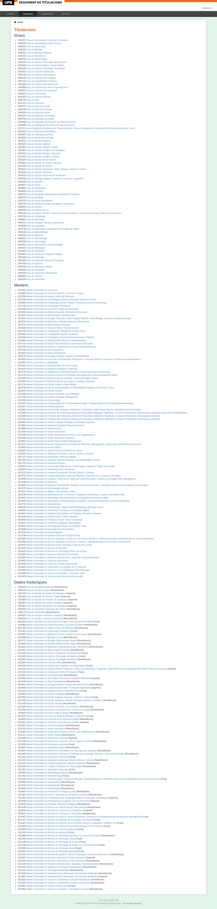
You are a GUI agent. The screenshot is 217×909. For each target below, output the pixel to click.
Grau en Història (34, 207)
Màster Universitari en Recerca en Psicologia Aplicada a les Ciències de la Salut (64, 835)
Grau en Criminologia (36, 93)
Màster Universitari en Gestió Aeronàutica (46, 431)
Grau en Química (35, 263)
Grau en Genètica (35, 191)
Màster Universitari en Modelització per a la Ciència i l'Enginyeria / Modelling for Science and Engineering (75, 494)
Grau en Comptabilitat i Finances (42, 81)
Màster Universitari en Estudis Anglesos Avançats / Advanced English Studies (62, 378)
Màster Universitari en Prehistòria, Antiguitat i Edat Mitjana (54, 523)
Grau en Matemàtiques (37, 232)
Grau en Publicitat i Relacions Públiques (45, 260)
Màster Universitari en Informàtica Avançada (47, 744)
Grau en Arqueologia (36, 46)
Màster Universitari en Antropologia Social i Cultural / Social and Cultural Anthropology (66, 302)
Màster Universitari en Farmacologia (43, 400)
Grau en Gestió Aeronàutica (39, 200)
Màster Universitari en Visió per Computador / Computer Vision (56, 573)
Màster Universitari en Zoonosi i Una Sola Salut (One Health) (55, 576)
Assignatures (47, 14)
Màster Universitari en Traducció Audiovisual (47, 560)
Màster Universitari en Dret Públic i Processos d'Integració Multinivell (59, 678)
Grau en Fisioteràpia (36, 188)
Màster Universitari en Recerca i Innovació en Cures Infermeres (56, 857)
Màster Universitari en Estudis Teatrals (44, 391)
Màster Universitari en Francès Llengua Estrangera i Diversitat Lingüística (61, 422)
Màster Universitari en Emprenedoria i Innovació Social (52, 365)
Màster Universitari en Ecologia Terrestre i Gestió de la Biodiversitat (58, 356)
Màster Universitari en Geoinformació (44, 428)
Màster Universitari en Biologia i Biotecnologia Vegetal (52, 640)
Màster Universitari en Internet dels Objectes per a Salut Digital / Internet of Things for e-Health (71, 466)
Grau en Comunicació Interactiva (42, 90)
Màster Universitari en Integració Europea (46, 463)
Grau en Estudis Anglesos (39, 141)
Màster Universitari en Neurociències (44, 504)
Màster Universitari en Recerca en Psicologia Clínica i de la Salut (57, 551)
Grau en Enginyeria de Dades (40, 119)
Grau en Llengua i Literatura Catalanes (45, 615)
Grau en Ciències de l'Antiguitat (41, 78)
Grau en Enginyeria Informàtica (41, 131)
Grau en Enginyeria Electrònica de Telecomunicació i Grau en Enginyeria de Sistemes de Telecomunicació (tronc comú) (79, 128)
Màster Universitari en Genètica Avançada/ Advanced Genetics (56, 425)
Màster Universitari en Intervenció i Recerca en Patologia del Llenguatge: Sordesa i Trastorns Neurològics (76, 754)
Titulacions (28, 14)
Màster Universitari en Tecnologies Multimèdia (48, 870)
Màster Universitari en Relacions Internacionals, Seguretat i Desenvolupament (63, 557)
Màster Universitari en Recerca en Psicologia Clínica (51, 839)
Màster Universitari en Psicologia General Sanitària (50, 529)
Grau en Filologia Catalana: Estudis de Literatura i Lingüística (55, 178)
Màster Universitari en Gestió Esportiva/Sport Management (54, 441)
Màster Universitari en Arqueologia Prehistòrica (48, 306)
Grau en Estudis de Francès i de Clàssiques (47, 599)
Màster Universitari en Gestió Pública (44, 447)
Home (20, 22)
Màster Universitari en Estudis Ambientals (46, 694)
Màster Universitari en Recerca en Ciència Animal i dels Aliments (57, 807)
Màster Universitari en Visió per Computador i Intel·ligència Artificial (58, 889)
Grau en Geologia (35, 197)
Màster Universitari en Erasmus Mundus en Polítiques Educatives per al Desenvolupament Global (72, 375)
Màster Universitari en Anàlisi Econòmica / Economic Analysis (55, 293)
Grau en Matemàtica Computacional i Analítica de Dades (53, 229)
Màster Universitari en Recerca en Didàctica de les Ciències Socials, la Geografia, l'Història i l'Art (72, 823)
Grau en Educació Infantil (38, 106)
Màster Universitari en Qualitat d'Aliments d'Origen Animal (53, 535)
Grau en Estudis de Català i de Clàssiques (47, 593)
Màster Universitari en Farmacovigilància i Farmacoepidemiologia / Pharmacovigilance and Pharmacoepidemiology (80, 403)
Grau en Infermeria (35, 219)
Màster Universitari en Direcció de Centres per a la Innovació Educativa (60, 343)
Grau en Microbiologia (37, 238)
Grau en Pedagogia (36, 248)
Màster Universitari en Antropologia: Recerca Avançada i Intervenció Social (61, 299)
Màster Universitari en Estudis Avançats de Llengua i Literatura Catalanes (61, 381)
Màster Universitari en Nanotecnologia (45, 776)
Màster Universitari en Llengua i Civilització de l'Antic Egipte (55, 766)
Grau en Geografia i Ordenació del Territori (47, 609)
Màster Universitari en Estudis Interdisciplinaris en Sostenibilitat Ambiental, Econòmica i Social (70, 387)
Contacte (207, 8)
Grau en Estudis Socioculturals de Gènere (46, 175)
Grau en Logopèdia (36, 226)
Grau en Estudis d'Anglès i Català (42, 147)
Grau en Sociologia (35, 270)
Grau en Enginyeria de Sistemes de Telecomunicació (51, 122)
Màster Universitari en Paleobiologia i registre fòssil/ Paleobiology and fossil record (65, 507)
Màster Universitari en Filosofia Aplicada (45, 406)
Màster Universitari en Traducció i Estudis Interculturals (52, 564)
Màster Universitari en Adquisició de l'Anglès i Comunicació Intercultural (60, 621)
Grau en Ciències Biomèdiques (41, 75)
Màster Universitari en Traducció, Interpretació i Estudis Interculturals (59, 879)
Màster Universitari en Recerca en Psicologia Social (51, 848)
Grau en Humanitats (36, 216)
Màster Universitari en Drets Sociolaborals (46, 353)
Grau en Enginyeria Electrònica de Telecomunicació (51, 125)
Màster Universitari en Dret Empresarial (45, 350)
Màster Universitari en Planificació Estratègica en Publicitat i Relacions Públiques (64, 513)
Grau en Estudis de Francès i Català (44, 596)
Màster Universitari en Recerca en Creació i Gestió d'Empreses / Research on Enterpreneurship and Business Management (84, 816)
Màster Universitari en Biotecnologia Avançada (48, 325)
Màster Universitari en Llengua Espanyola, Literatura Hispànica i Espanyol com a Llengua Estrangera (73, 476)
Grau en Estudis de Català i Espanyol (44, 163)
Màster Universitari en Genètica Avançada (46, 725)
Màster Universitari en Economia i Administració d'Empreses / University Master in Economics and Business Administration (83, 359)
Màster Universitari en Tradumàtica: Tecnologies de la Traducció (56, 567)
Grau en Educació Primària (39, 109)
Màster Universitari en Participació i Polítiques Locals (51, 791)
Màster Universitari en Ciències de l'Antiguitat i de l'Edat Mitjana (56, 665)
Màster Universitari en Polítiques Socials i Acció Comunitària (55, 520)
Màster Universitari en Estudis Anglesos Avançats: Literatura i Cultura (59, 697)
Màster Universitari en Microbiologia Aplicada (47, 488)
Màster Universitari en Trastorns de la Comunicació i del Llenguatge (58, 570)
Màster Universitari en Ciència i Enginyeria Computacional (54, 653)
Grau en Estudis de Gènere (39, 166)
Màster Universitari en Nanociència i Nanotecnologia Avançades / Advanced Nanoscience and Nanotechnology (78, 501)
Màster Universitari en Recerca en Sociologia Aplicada (52, 851)
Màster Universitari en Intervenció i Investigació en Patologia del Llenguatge (62, 750)
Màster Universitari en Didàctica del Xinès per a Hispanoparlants (56, 340)
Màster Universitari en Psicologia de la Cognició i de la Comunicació (58, 801)
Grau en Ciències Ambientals (40, 71)
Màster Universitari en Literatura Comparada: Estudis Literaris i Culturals (60, 472)
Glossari (66, 14)
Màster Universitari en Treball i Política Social (48, 886)
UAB (8, 2)
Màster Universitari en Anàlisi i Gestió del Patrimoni (50, 296)
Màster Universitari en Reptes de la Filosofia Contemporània (55, 867)
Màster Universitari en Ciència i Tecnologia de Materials (53, 656)
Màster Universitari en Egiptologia (42, 362)
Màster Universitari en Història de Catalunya (47, 738)
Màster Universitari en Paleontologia (44, 785)
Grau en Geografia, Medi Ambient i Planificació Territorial (53, 194)
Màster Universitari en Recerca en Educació (47, 548)
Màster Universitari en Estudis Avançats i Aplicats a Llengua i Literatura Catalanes (65, 700)
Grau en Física (33, 185)
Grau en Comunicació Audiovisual (42, 84)
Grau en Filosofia (35, 182)
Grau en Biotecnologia (37, 59)
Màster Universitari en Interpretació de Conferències (51, 469)
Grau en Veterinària (36, 279)
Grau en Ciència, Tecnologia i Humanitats (46, 68)
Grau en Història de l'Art (38, 210)
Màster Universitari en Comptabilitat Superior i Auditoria (52, 334)
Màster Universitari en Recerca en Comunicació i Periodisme (55, 810)
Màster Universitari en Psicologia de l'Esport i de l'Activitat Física (56, 526)
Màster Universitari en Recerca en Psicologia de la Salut (53, 842)
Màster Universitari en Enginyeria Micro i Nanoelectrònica (54, 691)
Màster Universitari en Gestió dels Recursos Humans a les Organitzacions (61, 435)
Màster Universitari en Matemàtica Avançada (48, 769)
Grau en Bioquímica (36, 56)
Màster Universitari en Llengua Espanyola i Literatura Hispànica (56, 763)
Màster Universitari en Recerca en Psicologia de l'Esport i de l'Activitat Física (62, 845)
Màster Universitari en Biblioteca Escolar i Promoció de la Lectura (57, 312)
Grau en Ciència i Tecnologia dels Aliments (46, 62)
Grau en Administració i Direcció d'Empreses (47, 40)
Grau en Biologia (34, 49)
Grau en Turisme (34, 276)
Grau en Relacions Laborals (40, 266)
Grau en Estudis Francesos (39, 172)
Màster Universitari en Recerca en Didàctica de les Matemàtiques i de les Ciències (65, 826)
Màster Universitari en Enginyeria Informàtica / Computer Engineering (59, 688)
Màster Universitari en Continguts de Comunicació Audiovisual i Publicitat (60, 337)
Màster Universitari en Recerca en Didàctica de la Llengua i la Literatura (60, 820)
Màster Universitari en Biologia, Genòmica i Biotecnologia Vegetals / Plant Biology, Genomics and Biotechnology (79, 318)
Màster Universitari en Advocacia (42, 290)
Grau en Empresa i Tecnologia (41, 115)
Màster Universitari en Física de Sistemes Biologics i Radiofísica (57, 716)
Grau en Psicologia (35, 257)
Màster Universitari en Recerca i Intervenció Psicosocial (52, 554)
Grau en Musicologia (36, 241)
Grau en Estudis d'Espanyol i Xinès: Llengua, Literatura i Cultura (56, 169)
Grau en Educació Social (38, 112)
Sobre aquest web (111, 900)
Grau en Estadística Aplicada (40, 137)
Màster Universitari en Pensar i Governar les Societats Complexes (58, 794)
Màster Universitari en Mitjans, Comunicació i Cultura (51, 491)
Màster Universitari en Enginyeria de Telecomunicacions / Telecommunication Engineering (68, 372)
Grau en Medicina (35, 235)
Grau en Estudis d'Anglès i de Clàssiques (46, 150)
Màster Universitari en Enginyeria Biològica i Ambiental (52, 369)
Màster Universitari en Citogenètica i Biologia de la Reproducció (56, 331)
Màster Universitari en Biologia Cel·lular (45, 637)
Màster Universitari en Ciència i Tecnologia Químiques (52, 659)
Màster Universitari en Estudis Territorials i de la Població (53, 394)
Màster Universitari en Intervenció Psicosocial (48, 757)
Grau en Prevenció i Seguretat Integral (44, 254)
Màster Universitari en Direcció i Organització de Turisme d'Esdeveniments (61, 347)
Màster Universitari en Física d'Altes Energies (48, 713)
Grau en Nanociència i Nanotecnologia (44, 244)
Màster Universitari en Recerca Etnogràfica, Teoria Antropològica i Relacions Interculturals (69, 854)
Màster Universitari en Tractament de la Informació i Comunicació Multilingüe (62, 873)
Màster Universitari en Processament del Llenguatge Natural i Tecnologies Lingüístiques (68, 798)
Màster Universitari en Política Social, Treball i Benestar (52, 516)
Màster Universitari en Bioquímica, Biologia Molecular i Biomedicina (58, 321)
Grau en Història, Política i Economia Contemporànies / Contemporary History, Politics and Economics (74, 213)
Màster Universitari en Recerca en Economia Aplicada (52, 829)
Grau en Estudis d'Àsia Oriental (41, 160)
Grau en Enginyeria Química (40, 134)
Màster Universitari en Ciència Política (45, 662)
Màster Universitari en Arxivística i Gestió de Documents (53, 309)
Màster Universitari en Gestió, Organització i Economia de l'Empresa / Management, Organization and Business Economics (84, 444)
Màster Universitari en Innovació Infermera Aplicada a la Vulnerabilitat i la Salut (63, 460)
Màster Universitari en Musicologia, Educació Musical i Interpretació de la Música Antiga (67, 498)
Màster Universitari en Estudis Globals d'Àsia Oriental (51, 384)
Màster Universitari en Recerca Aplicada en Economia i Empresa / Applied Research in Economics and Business (79, 542)
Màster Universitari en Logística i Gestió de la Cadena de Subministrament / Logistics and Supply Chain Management (81, 479)
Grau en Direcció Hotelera (39, 97)
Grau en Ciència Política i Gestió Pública (45, 65)
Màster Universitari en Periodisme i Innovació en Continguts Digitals (58, 510)
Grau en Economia (35, 103)
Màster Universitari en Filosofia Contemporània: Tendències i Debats (59, 710)
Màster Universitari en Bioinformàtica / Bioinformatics (51, 315)
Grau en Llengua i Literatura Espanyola (45, 618)
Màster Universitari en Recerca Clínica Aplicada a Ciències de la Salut (59, 545)
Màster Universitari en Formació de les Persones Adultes (53, 719)
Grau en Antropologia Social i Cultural (44, 43)
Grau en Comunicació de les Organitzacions (47, 87)
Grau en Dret (33, 100)
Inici (100, 900)
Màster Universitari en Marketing (42, 482)
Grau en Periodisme (36, 251)
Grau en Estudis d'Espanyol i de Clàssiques (47, 606)
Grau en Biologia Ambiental (39, 53)
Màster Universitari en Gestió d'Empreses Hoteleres (51, 438)
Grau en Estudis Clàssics (39, 590)
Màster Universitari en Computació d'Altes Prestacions (52, 672)
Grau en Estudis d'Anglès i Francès (43, 156)
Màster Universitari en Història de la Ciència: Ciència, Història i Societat (60, 453)
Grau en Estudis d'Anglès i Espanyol (43, 153)
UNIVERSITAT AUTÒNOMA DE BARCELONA (101, 903)
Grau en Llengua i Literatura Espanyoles (45, 222)
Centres (10, 14)
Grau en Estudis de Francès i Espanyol (45, 603)
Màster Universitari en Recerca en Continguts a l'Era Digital (54, 813)
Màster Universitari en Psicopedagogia (44, 532)
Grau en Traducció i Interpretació (42, 273)
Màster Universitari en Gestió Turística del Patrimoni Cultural (55, 450)
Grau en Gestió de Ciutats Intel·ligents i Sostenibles (50, 204)
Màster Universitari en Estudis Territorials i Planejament (52, 397)
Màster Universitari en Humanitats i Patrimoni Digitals (51, 457)
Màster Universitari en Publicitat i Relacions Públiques (52, 804)
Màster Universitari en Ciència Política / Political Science (53, 328)
